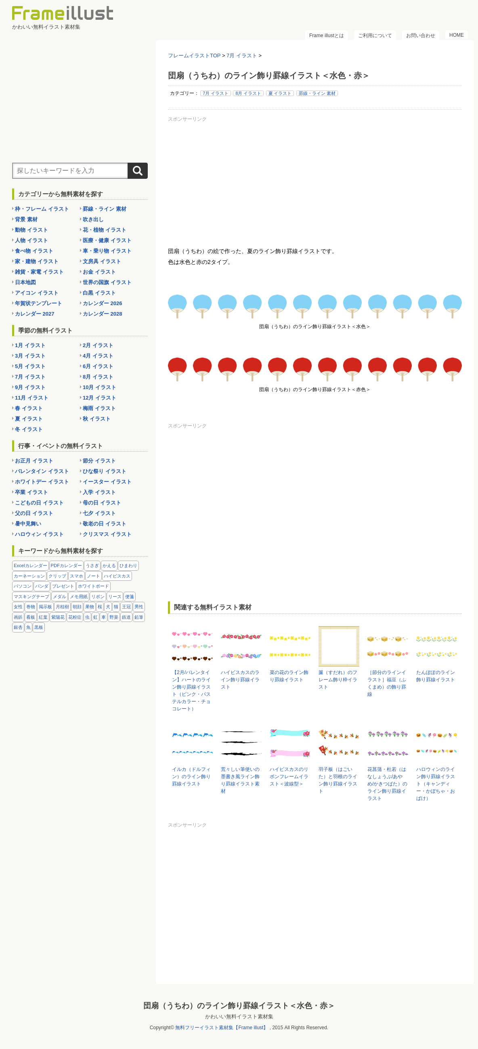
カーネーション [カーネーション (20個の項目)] (29, 576)
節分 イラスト (99, 461)
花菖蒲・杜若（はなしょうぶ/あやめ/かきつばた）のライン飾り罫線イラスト (387, 783)
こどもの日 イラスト (39, 503)
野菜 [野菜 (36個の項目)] (113, 617)
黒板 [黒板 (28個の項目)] (38, 627)
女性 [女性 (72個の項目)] (18, 606)
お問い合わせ (420, 35)
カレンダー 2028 (102, 314)
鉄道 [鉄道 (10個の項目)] (126, 617)
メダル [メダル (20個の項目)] (59, 596)
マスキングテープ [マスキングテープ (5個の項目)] (31, 596)
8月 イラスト (248, 93)
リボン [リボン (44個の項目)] (98, 596)
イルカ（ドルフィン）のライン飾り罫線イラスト (191, 776)
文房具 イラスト (102, 261)
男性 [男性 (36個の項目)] (138, 606)
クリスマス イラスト (107, 534)
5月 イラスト (30, 366)
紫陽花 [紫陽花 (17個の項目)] (58, 617)
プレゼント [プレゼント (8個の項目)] (63, 586)
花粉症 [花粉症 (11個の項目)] (75, 617)
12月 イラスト (99, 398)
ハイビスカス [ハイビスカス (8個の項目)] (117, 576)
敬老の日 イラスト (104, 524)
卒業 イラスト (31, 492)
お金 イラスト (99, 272)
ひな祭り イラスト (104, 471)
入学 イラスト (99, 492)
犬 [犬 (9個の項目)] (108, 606)
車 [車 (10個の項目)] (103, 617)
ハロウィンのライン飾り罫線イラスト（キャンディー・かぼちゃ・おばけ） (435, 783)
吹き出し (93, 219)
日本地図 (25, 282)
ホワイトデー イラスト (42, 482)
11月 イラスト (31, 398)
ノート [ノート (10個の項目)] (93, 576)
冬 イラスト (29, 429)
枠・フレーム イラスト (42, 209)
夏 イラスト (280, 93)
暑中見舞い (28, 524)
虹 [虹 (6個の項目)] (95, 617)
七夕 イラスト (99, 513)
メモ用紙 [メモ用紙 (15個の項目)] (79, 596)
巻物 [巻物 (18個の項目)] (30, 606)
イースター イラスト (107, 482)
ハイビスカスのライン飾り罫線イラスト (240, 680)
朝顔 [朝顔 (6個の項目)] (77, 606)
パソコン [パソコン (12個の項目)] (22, 586)
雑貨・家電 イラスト (39, 272)
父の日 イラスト (34, 513)
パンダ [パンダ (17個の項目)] (41, 586)
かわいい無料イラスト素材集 (239, 1016)
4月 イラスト (98, 356)
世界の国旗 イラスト (107, 282)
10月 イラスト (99, 387)
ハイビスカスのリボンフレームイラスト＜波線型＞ (289, 776)
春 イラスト (29, 408)
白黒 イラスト (99, 293)
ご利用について (375, 35)
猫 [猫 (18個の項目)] (116, 606)
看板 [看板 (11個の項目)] (30, 617)
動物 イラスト (31, 230)
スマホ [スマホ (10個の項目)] (76, 576)
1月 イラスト (30, 345)
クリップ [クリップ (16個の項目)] (57, 576)
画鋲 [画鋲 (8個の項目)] (18, 617)
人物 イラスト (31, 240)
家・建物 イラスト (37, 261)
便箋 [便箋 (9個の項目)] (129, 596)
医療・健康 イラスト (107, 240)
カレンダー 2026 (102, 303)
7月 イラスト (216, 93)
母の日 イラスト (102, 503)
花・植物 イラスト (104, 230)
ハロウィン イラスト (39, 534)
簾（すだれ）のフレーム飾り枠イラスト (338, 680)
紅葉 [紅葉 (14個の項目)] (43, 617)
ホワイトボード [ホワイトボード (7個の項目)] (93, 586)
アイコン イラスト (37, 293)
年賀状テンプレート (38, 303)
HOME (456, 35)
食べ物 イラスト (34, 251)
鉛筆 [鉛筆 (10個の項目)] (138, 617)
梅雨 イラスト (99, 408)
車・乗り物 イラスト (107, 251)
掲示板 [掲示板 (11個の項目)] (45, 606)
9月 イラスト (30, 387)
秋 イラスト (97, 419)
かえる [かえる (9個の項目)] (109, 565)
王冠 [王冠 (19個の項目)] (126, 606)
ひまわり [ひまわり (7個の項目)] (128, 565)
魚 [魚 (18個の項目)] (28, 627)
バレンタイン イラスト (42, 471)
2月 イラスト (98, 345)
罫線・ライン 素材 (317, 93)
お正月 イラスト (34, 461)
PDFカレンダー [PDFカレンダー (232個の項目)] (66, 565)
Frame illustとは (326, 35)
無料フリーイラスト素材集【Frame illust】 (221, 1027)
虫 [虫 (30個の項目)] (87, 617)
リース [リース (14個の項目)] (115, 596)
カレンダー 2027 (35, 314)
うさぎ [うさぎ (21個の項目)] (92, 565)
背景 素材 (26, 219)
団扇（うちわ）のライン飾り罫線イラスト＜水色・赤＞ (239, 1005)
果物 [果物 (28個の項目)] (89, 606)
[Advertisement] (315, 181)
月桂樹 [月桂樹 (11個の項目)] (62, 606)
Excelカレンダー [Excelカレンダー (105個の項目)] (30, 565)
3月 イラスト (30, 356)
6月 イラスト (98, 366)
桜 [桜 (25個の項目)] (100, 606)
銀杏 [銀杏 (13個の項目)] (18, 627)
